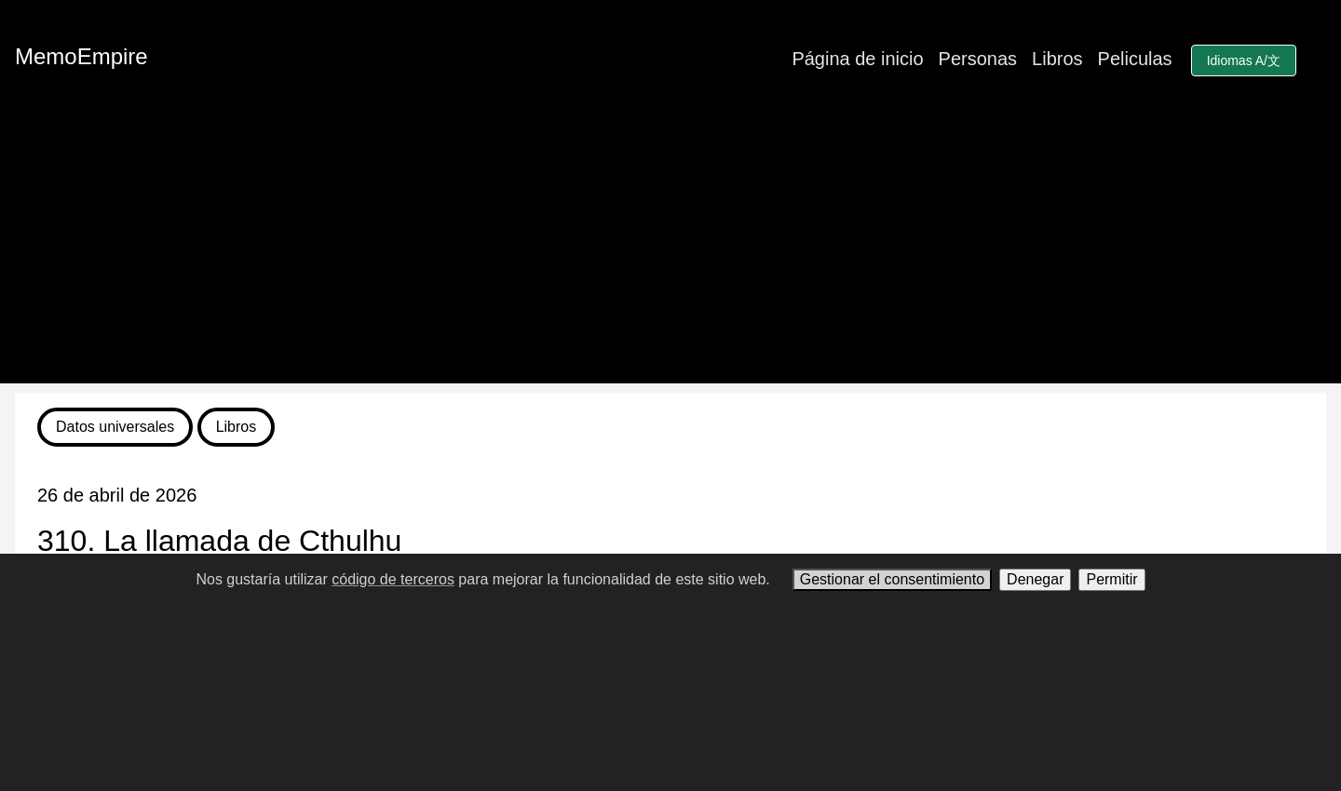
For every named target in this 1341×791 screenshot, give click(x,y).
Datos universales (115, 427)
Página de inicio (857, 58)
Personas (978, 58)
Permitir (1111, 579)
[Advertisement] (670, 253)
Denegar (1035, 579)
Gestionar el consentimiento (892, 579)
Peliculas (1135, 58)
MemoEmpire (81, 56)
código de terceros (393, 579)
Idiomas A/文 (1243, 60)
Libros (1057, 58)
